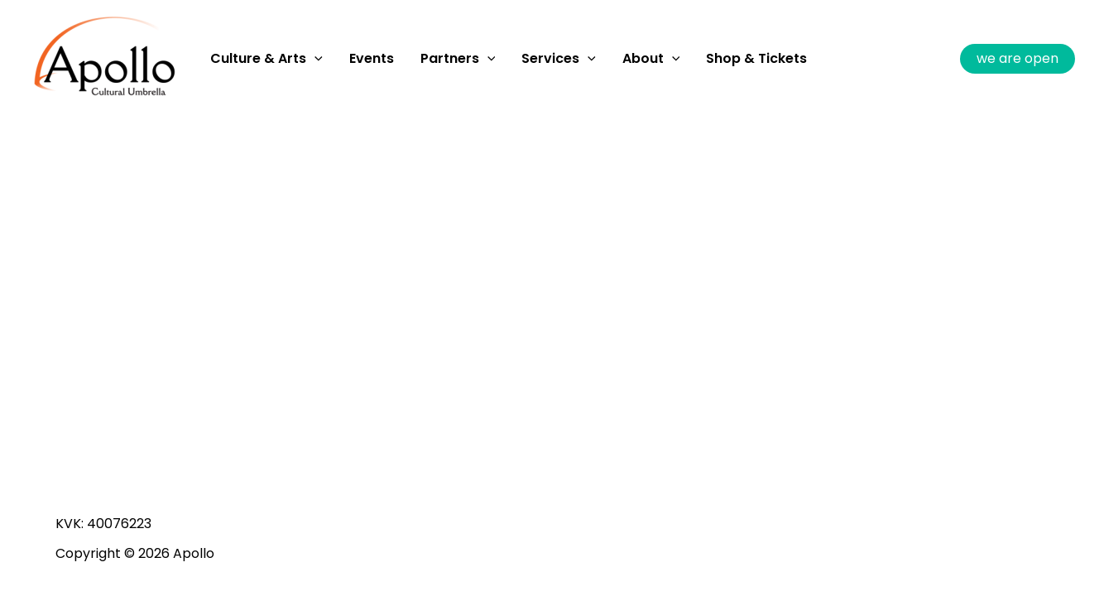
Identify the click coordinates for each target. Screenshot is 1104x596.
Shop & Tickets (756, 58)
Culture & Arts (266, 59)
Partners (458, 59)
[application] (314, 59)
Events (371, 58)
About (651, 59)
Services (558, 59)
